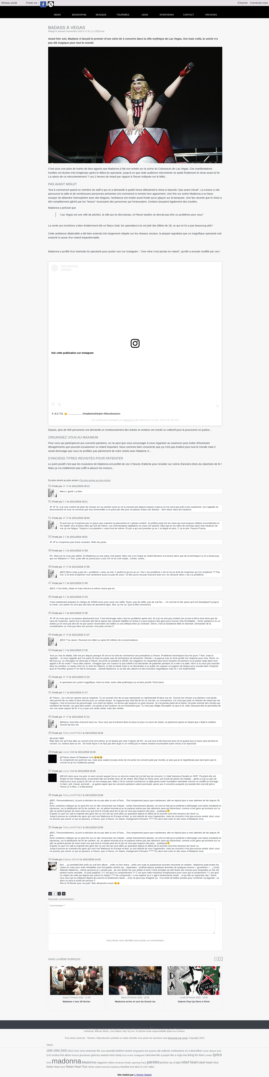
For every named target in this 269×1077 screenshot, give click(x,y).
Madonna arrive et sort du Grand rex (135, 1001)
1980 (49, 1050)
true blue (125, 1066)
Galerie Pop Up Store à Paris (193, 1001)
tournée (97, 1066)
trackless (106, 1066)
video (141, 1066)
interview (142, 1055)
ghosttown (78, 1055)
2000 (63, 1050)
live (176, 1055)
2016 (81, 1051)
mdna (104, 1062)
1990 (56, 1050)
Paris (136, 1062)
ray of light (166, 1062)
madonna (60, 1060)
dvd (215, 1051)
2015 (75, 1051)
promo (156, 1062)
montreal (112, 1062)
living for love (187, 1054)
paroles (145, 1062)
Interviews (167, 14)
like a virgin (168, 1055)
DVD (219, 1051)
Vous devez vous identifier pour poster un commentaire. (135, 940)
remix (83, 1066)
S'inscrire (243, 2)
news (57, 14)
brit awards (148, 1051)
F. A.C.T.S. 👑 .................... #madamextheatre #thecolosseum (85, 413)
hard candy (108, 1055)
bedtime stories (122, 1051)
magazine (95, 1062)
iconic (123, 1055)
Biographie (79, 14)
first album (59, 1055)
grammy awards (93, 1055)
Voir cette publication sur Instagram (72, 352)
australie (108, 1051)
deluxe (209, 1051)
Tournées (123, 14)
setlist (89, 1066)
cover (202, 1051)
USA (135, 1066)
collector (163, 1051)
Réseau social (9, 2)
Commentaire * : (58, 905)
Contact (188, 14)
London (199, 1055)
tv (132, 1066)
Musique (101, 14)
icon (117, 1055)
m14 (215, 1055)
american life (92, 1051)
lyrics (208, 1055)
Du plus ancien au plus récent (95, 480)
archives (211, 14)
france (69, 1055)
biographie (136, 1051)
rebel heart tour (199, 1062)
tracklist (115, 1066)
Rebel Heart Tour (68, 1066)
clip (156, 1051)
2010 (70, 1051)
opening (128, 1062)
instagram (131, 1055)
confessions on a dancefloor (183, 1051)
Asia (101, 1051)
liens (144, 14)
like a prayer (154, 1055)
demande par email (178, 1038)
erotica (50, 1055)
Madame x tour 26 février (76, 1001)
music (120, 1062)
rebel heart (181, 1062)
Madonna (128, 420)
